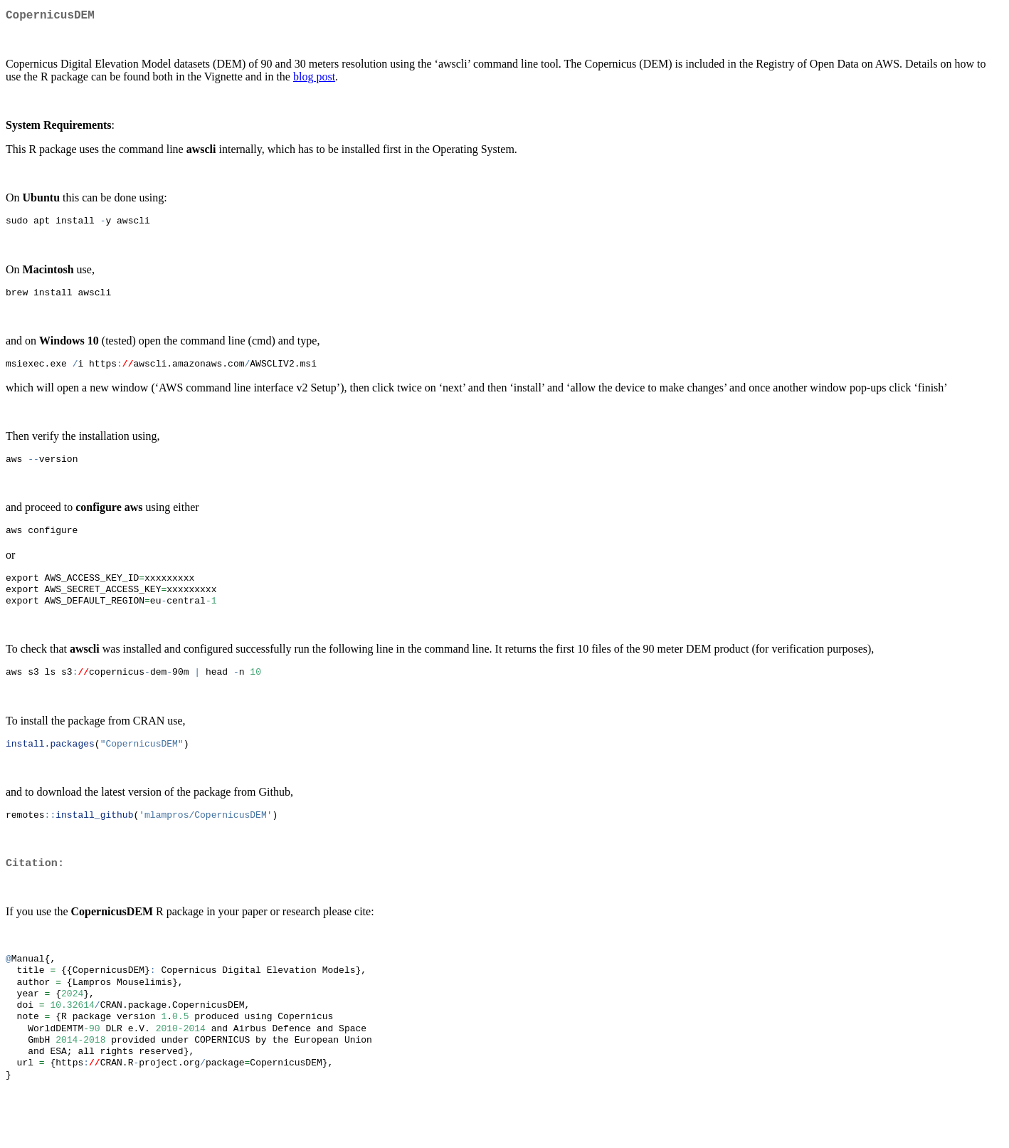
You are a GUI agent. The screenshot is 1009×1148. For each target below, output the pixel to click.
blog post (314, 79)
